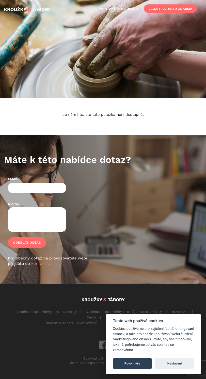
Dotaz (13, 204)
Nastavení (174, 363)
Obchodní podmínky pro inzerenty (47, 312)
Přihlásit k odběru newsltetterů (70, 323)
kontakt (108, 9)
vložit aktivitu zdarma (170, 9)
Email (13, 179)
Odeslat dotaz (27, 242)
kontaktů (40, 263)
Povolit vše (132, 363)
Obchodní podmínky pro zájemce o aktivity (124, 312)
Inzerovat (180, 312)
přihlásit (130, 9)
